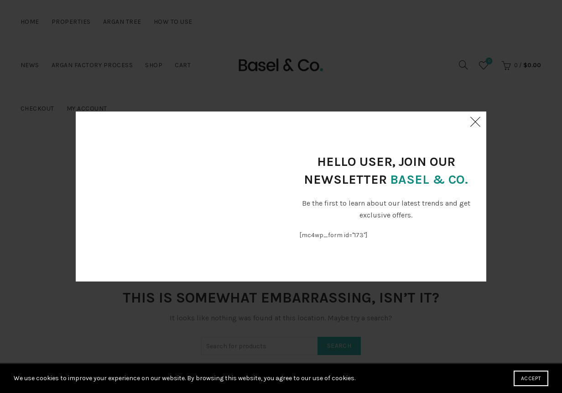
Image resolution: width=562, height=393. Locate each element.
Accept (531, 378)
